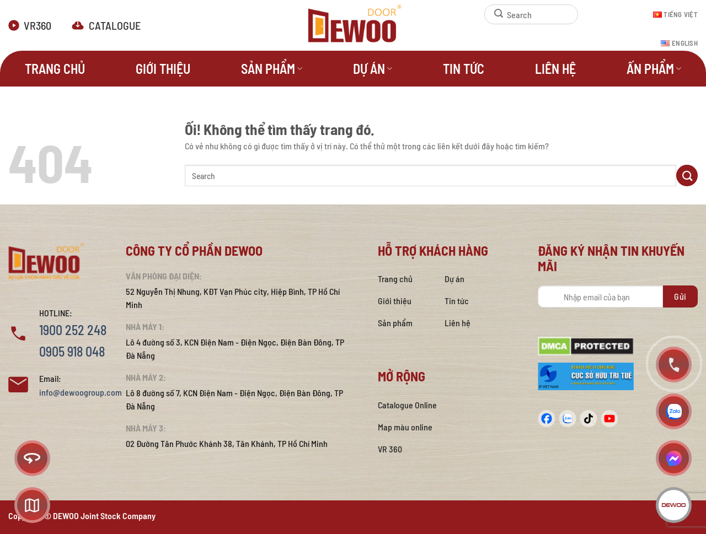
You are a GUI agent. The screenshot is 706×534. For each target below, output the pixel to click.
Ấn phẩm (654, 69)
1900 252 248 (72, 330)
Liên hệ (555, 69)
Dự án (372, 69)
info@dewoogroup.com (80, 392)
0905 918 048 (72, 351)
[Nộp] (494, 14)
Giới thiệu (163, 69)
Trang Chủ (55, 69)
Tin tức (463, 69)
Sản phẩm (271, 69)
